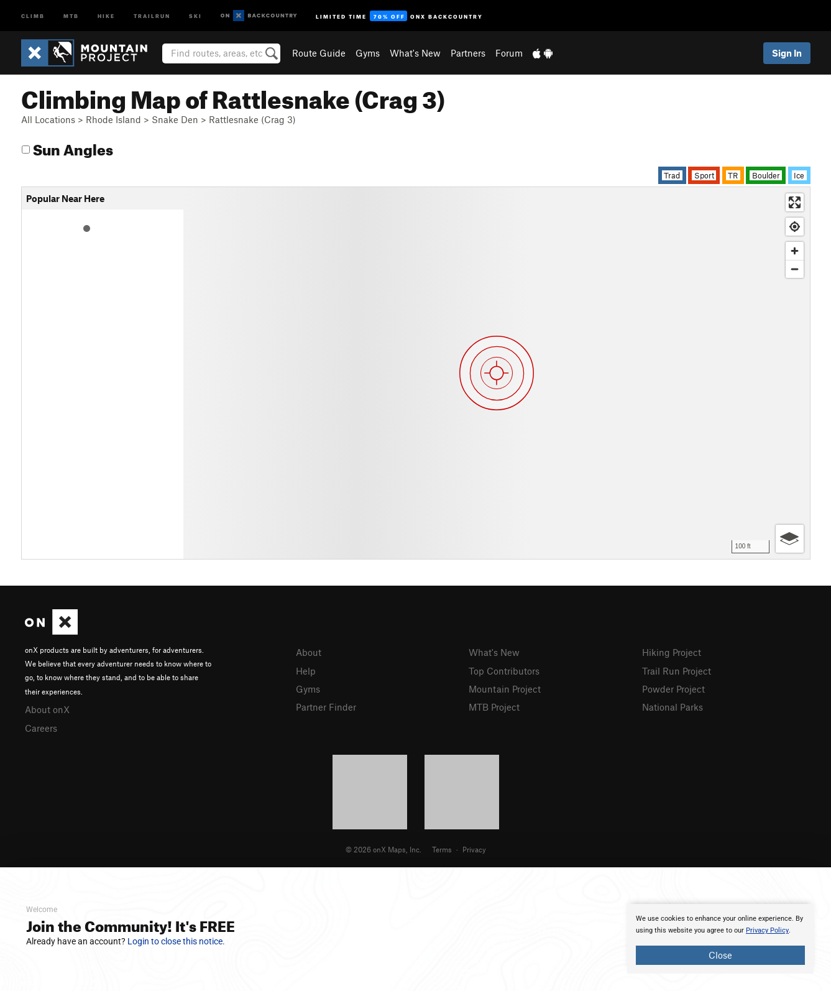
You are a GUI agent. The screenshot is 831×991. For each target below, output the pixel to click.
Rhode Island (113, 119)
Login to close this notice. (176, 941)
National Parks (672, 706)
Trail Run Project (676, 670)
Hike (106, 15)
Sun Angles (67, 147)
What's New (415, 52)
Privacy (474, 849)
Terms (442, 849)
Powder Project (673, 688)
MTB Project (494, 706)
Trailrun (152, 15)
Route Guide (319, 52)
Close (720, 955)
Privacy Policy (767, 930)
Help (306, 670)
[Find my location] (795, 227)
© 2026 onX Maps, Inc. (383, 849)
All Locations (48, 119)
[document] (720, 939)
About (308, 652)
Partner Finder (326, 706)
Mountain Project (505, 688)
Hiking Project (671, 652)
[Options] (790, 539)
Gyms (368, 52)
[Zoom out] (795, 269)
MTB (71, 15)
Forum (509, 52)
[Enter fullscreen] (795, 202)
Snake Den (175, 119)
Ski (195, 15)
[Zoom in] (795, 251)
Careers (41, 728)
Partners (468, 52)
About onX (47, 709)
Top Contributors (504, 670)
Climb (33, 15)
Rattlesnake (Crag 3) (252, 119)
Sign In (787, 52)
